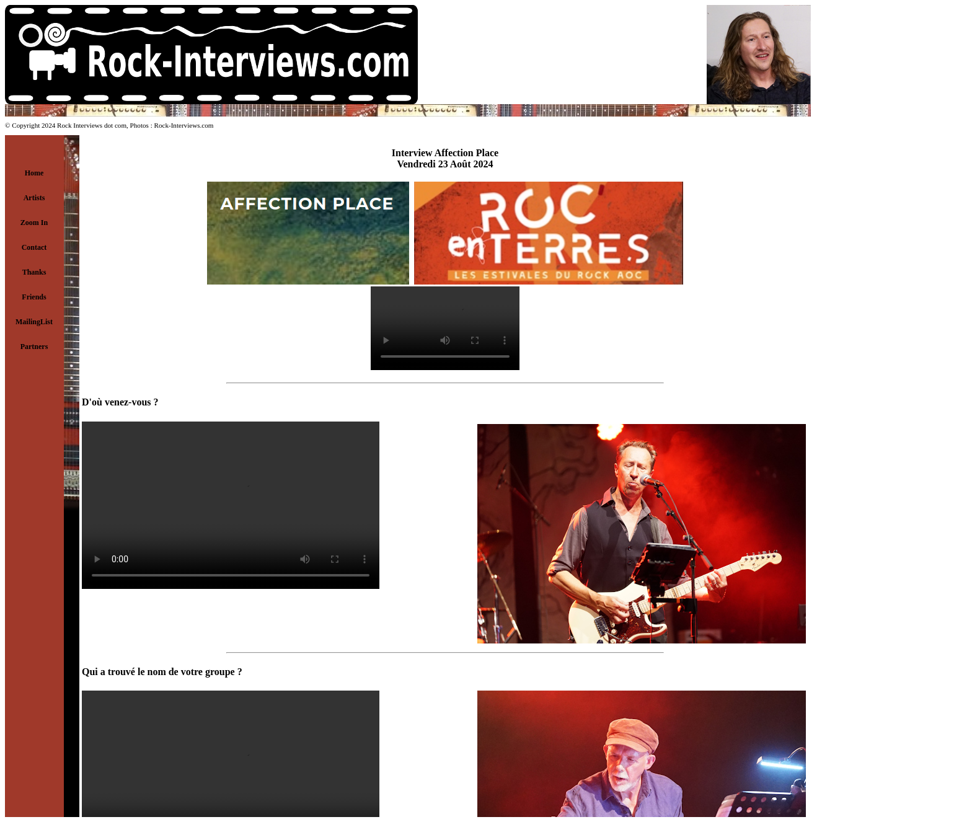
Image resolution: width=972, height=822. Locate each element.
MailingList (34, 321)
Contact (34, 247)
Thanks (34, 272)
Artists (34, 197)
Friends (34, 297)
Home (34, 173)
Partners (34, 346)
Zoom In (34, 222)
